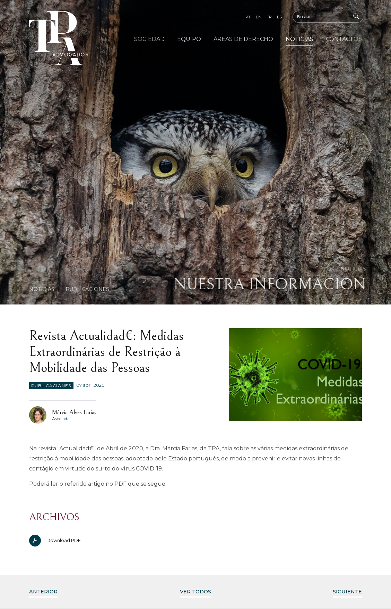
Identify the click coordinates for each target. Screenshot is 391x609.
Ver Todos (195, 592)
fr (269, 17)
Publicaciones (87, 289)
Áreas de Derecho (243, 39)
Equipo (189, 39)
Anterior (43, 592)
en (258, 17)
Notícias (41, 289)
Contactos (344, 39)
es (279, 17)
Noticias (299, 39)
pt (248, 17)
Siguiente (347, 592)
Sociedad (149, 39)
